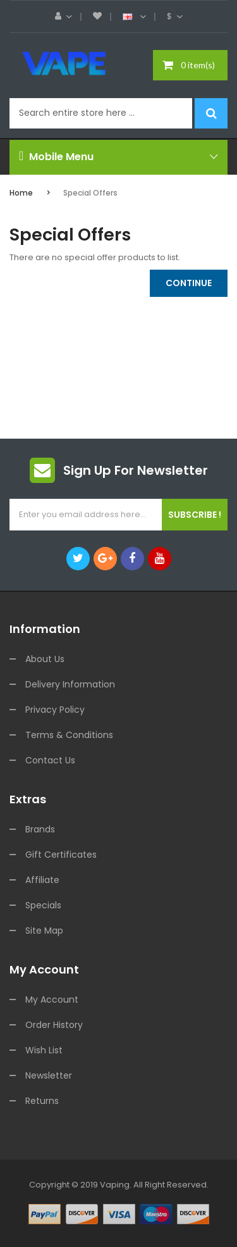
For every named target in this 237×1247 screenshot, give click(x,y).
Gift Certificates (61, 854)
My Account (51, 999)
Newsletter (48, 1075)
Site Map (44, 930)
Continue (189, 283)
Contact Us (50, 760)
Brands (40, 829)
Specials (43, 905)
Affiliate (42, 880)
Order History (54, 1024)
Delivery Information (70, 684)
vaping (115, 1185)
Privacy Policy (55, 709)
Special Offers (90, 192)
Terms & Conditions (69, 735)
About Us (44, 659)
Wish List (44, 1050)
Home (21, 192)
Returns (42, 1100)
